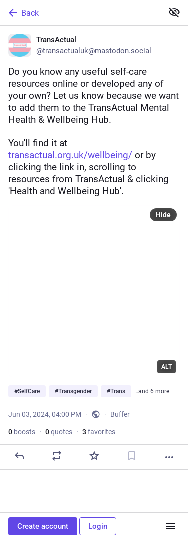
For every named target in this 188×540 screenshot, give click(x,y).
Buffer (120, 414)
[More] (169, 457)
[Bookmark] (132, 456)
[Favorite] (94, 456)
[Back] (80, 12)
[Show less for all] (174, 12)
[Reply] (19, 456)
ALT (166, 366)
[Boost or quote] (57, 456)
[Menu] (171, 526)
